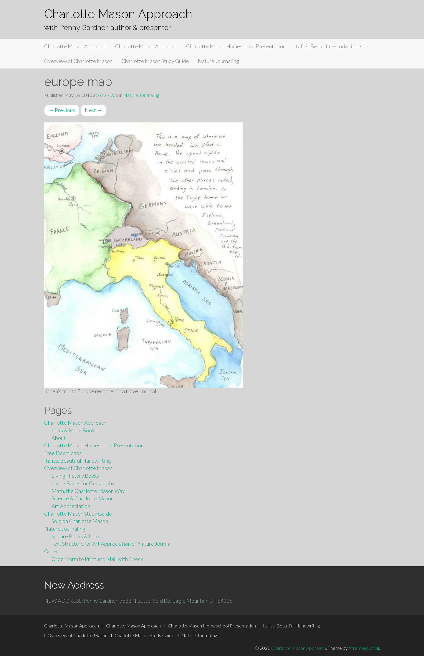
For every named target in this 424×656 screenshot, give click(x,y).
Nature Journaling (218, 61)
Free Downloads (63, 453)
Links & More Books (74, 430)
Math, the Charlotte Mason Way (88, 491)
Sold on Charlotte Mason (80, 521)
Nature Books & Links (76, 536)
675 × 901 (108, 95)
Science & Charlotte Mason (83, 498)
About (59, 438)
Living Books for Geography (83, 483)
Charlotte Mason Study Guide (155, 61)
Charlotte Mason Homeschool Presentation (236, 46)
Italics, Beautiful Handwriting (327, 46)
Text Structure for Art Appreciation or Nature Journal (112, 543)
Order (51, 551)
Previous (62, 110)
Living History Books (75, 475)
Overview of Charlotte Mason (78, 61)
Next (93, 110)
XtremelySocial (364, 648)
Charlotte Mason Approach (118, 14)
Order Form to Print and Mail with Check (97, 559)
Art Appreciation (71, 506)
